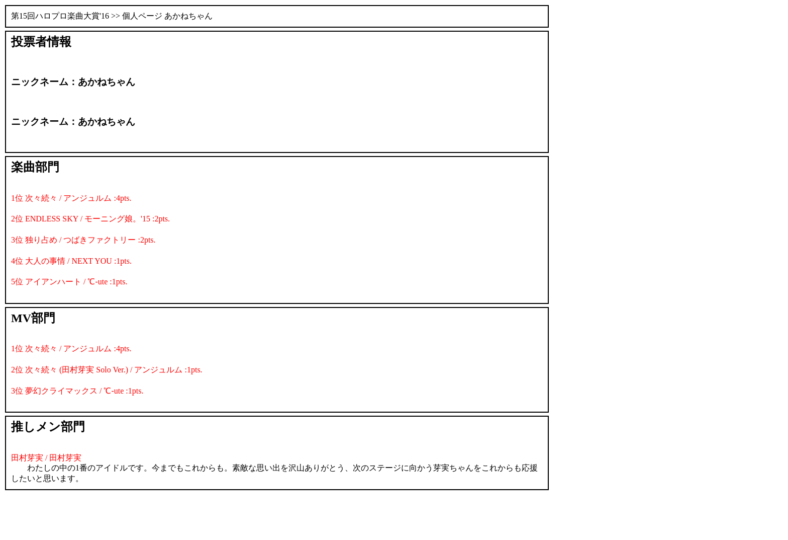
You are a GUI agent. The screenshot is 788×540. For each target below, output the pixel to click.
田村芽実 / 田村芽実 (46, 457)
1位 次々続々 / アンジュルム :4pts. (71, 198)
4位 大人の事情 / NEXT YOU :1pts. (71, 261)
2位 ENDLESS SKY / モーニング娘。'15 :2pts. (90, 218)
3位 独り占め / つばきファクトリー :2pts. (83, 240)
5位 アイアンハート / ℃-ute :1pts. (69, 281)
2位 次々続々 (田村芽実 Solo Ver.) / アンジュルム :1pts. (107, 369)
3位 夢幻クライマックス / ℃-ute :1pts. (77, 391)
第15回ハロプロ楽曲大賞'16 (60, 16)
